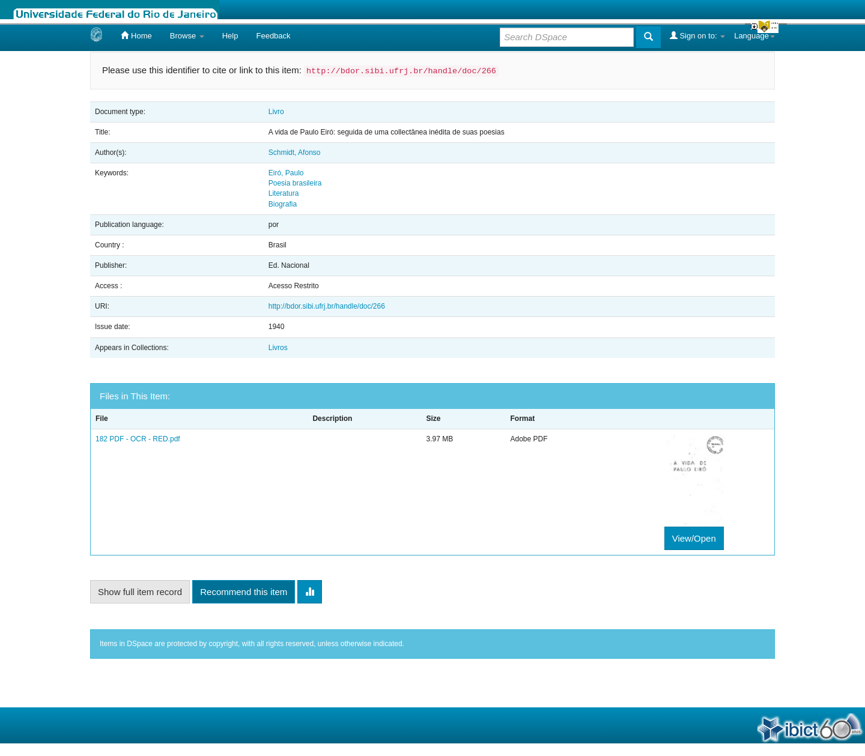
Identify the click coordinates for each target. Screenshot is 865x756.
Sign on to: (697, 35)
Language (754, 35)
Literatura (284, 193)
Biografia (283, 204)
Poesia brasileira (295, 183)
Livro (276, 111)
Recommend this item (243, 592)
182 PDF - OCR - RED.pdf (138, 439)
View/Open (694, 538)
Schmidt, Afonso (295, 152)
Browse (187, 35)
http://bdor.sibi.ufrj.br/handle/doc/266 (327, 306)
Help (230, 35)
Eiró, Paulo (286, 173)
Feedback (273, 35)
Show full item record (140, 592)
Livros (278, 347)
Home (136, 35)
